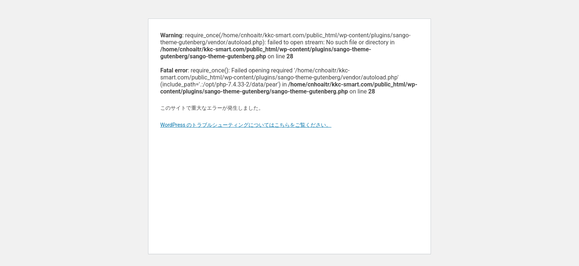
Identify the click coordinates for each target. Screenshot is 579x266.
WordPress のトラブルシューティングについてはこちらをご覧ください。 (246, 125)
